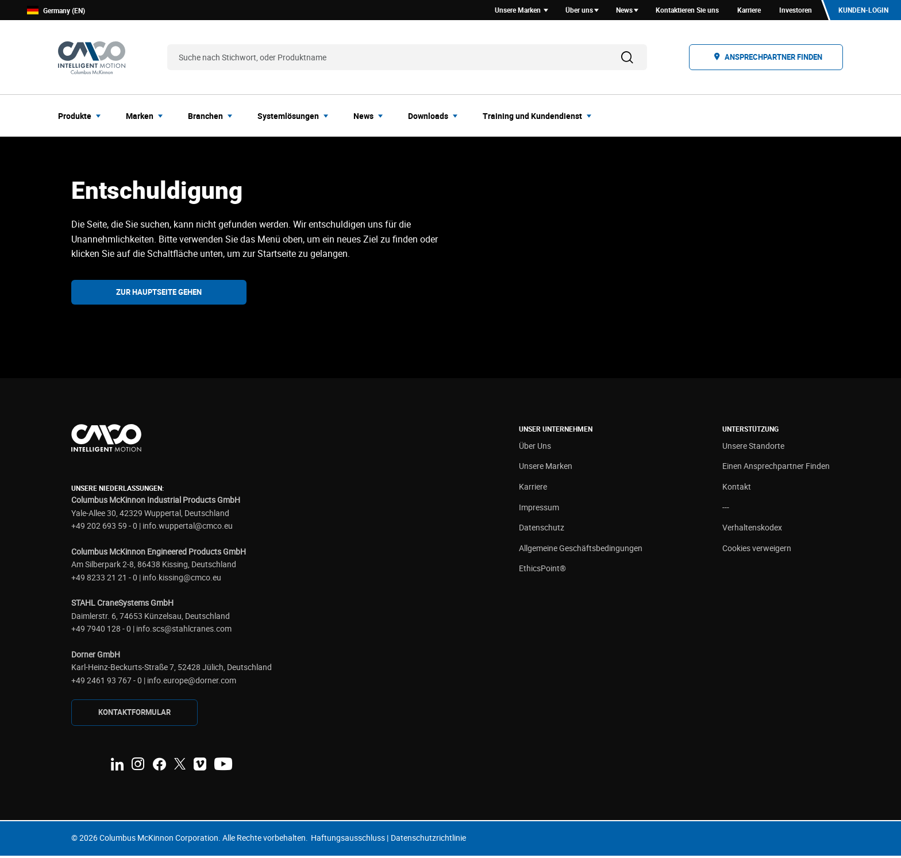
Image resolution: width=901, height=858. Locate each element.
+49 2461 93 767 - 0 (106, 681)
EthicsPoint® (542, 570)
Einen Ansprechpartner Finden (776, 468)
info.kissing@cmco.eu (182, 579)
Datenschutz (541, 529)
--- (725, 508)
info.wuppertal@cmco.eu (188, 527)
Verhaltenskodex (752, 529)
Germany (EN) (56, 11)
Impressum (539, 508)
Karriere (533, 488)
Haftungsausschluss (348, 839)
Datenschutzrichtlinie (428, 839)
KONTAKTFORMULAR (134, 714)
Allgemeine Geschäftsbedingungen (580, 549)
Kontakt (736, 488)
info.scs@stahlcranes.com (184, 630)
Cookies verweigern (756, 549)
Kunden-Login (863, 11)
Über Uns (535, 447)
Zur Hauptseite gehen (159, 293)
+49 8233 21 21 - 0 (104, 579)
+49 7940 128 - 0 (101, 630)
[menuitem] (83, 117)
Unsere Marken (545, 468)
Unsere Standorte (753, 447)
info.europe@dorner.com (191, 681)
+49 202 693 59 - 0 (104, 527)
